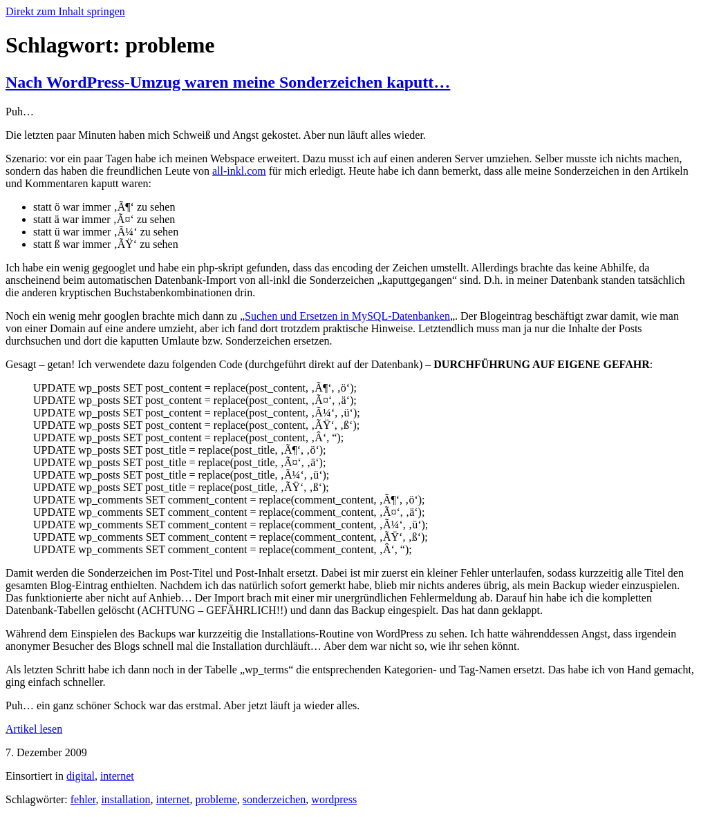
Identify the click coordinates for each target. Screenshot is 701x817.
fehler (83, 799)
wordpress (334, 799)
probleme (215, 799)
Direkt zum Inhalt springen (65, 11)
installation (125, 799)
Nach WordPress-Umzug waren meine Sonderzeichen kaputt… (228, 82)
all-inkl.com (239, 171)
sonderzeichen (274, 799)
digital (80, 776)
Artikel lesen (34, 729)
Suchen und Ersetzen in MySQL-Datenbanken (347, 316)
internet (117, 776)
